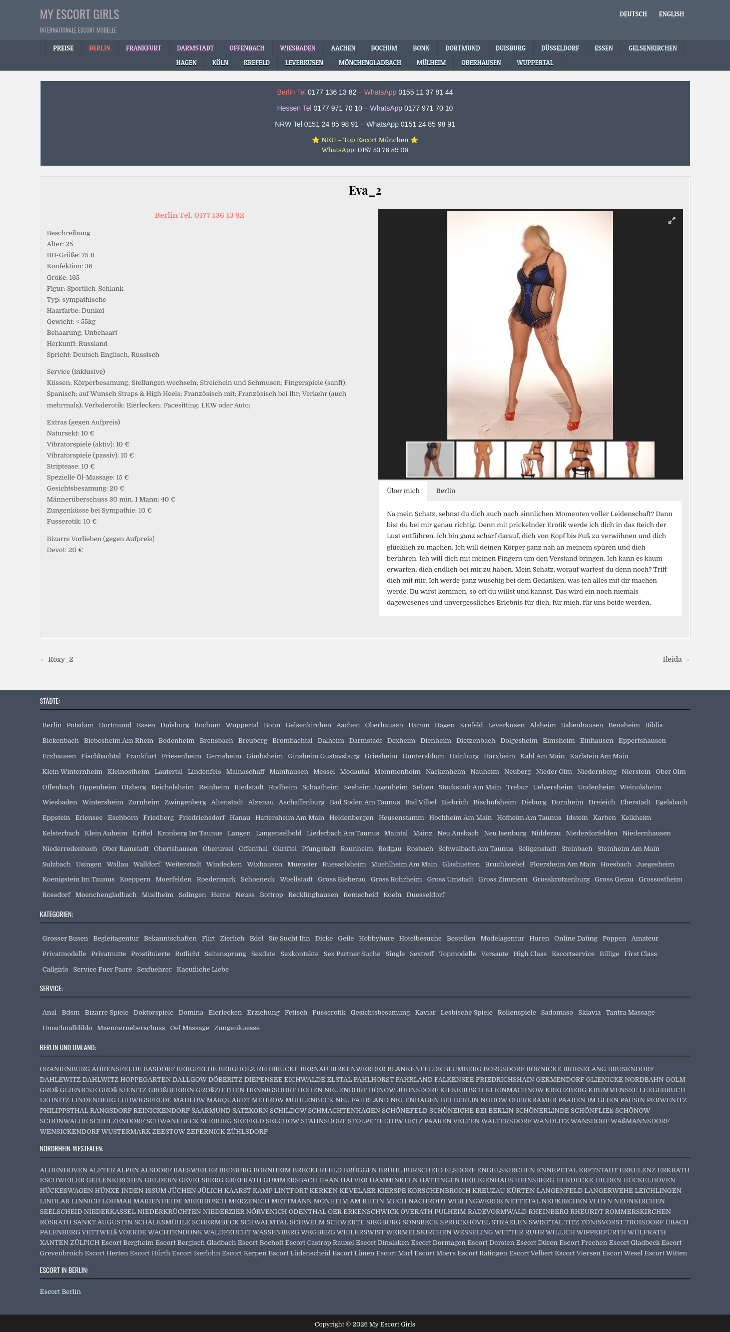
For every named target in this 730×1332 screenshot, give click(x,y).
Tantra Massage (630, 1012)
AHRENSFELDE (117, 1069)
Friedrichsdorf (202, 817)
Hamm (419, 725)
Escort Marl (394, 1253)
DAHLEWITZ (60, 1079)
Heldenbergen (351, 817)
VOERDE (133, 1232)
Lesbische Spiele (467, 1012)
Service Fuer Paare (102, 969)
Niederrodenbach (70, 848)
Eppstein (57, 817)
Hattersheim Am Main (289, 817)
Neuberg (517, 771)
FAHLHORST (373, 1079)
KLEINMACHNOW (515, 1090)
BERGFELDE (197, 1069)
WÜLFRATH (646, 1232)
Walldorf (146, 864)
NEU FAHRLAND (362, 1100)
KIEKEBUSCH (462, 1090)
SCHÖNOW (632, 1110)
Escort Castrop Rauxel (319, 1242)
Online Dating (576, 938)
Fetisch (296, 1012)
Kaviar (425, 1012)
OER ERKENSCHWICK (363, 1211)
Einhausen (596, 740)
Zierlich (232, 938)
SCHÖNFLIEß (592, 1110)
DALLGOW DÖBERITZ (208, 1079)
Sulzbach (57, 864)
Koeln (392, 895)
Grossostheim (660, 879)
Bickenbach (61, 740)
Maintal (396, 833)
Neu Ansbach (458, 833)
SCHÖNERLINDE (542, 1110)
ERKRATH (673, 1170)
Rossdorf (57, 895)
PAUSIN (632, 1100)
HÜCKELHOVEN (649, 1180)
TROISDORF (644, 1222)
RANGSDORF (111, 1110)
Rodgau (390, 848)
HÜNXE (107, 1190)
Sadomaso (557, 1012)
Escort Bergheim (127, 1242)
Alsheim (543, 725)
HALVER (353, 1180)
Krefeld (471, 725)
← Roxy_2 (57, 659)
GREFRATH (243, 1180)
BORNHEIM (272, 1170)
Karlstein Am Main (599, 756)
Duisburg (174, 725)
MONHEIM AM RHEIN (349, 1201)
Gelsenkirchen (309, 725)
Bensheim (624, 725)
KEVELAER (357, 1190)
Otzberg (134, 787)
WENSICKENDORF (70, 1131)
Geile (346, 938)
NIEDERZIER (223, 1211)
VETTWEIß (99, 1232)
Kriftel (143, 833)
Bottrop (271, 895)
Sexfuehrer (154, 969)
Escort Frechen (583, 1242)
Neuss (245, 895)
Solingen (192, 895)
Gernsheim (223, 756)
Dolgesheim (519, 740)
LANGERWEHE (608, 1190)
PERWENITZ (666, 1100)
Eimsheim (559, 740)
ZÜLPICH (85, 1242)
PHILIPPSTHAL (64, 1110)
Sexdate (263, 954)
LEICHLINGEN (658, 1190)
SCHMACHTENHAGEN (344, 1110)
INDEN (132, 1190)
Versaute (495, 954)
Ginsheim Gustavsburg (323, 756)
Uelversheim (553, 787)
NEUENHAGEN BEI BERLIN (434, 1100)
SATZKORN (250, 1110)
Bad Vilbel (421, 802)
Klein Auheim (106, 833)
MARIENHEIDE (157, 1201)
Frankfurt (141, 756)
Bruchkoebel (504, 864)
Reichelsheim (172, 787)
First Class (640, 954)
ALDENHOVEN (64, 1170)
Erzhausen (60, 756)
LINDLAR (55, 1201)
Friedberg (158, 817)
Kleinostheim (129, 771)
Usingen (89, 864)
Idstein (577, 817)
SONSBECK (420, 1222)
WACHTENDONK (175, 1232)
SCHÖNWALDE (64, 1121)
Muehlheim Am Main (404, 864)
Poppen (614, 938)
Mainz (422, 833)
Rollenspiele (517, 1012)
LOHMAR (117, 1201)
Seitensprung (226, 954)
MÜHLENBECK (309, 1100)
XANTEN (54, 1242)
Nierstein (636, 771)
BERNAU (314, 1069)
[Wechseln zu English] (671, 14)
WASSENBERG (276, 1232)
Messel (324, 771)
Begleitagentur (116, 938)
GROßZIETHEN (220, 1090)
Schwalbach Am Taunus (475, 848)
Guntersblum (423, 756)
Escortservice (573, 954)
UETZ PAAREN (428, 1121)
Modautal (354, 771)
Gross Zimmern (503, 879)
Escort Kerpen (244, 1253)
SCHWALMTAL (264, 1222)
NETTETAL (522, 1201)
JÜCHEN (182, 1190)
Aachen (348, 725)
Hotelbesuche (420, 938)
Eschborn (123, 817)
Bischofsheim (494, 802)
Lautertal (169, 771)
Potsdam (80, 725)
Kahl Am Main (542, 756)
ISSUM (156, 1190)
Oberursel (218, 848)
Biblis (653, 725)
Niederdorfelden (591, 833)
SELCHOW (282, 1121)
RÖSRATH (56, 1222)
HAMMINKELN (393, 1180)
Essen (146, 725)
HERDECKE (574, 1180)
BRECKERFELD (317, 1170)
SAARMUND (211, 1110)
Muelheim (158, 895)
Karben (604, 817)
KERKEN (323, 1190)
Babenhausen (582, 725)
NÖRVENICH (266, 1211)
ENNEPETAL (557, 1170)
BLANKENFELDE (414, 1069)
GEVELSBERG (201, 1180)
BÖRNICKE (543, 1069)
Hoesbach (615, 864)
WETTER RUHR (519, 1232)
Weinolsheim (640, 787)
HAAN (329, 1180)
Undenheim (596, 787)
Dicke (324, 938)
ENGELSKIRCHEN (506, 1170)
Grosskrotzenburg (561, 879)
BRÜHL (390, 1170)
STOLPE (360, 1121)
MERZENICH (249, 1201)
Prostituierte (150, 954)
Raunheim (357, 848)
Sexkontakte (300, 954)
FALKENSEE (454, 1079)
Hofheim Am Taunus (529, 817)
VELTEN (466, 1121)
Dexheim (401, 740)
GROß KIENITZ (123, 1090)
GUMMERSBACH (290, 1180)
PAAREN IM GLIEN (588, 1100)
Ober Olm (671, 771)
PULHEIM (450, 1211)
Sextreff (422, 954)
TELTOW (389, 1121)
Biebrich (455, 802)
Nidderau (546, 833)
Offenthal (253, 848)
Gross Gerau (614, 879)
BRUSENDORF (631, 1069)
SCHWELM (307, 1222)
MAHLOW (189, 1100)
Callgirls (56, 969)
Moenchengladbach (106, 895)
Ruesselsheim (344, 864)
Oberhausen (384, 725)
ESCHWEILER (62, 1180)
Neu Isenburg (505, 833)
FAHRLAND (413, 1079)
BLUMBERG (463, 1069)
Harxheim (499, 756)
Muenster (302, 864)
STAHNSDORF (323, 1121)
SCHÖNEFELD (404, 1110)
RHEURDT (586, 1211)
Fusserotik (328, 1012)
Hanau (240, 817)
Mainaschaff (245, 771)
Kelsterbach (61, 833)
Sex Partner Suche (352, 954)
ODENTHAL (307, 1211)
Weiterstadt (183, 864)
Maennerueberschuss (131, 1028)
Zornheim (144, 802)
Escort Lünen (353, 1253)
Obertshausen (175, 848)
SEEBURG (216, 1121)
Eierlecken (225, 1012)
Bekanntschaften (170, 938)
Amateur (645, 938)
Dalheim (331, 740)
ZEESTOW (168, 1131)
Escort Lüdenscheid (299, 1253)
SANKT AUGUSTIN (102, 1222)
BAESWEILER (195, 1170)
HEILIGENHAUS (487, 1180)
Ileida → (676, 659)
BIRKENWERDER (358, 1069)
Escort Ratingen (482, 1253)
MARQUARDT (228, 1100)
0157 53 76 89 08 (383, 150)
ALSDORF (156, 1170)
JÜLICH (210, 1190)
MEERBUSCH (205, 1201)
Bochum (207, 725)
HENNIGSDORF (271, 1090)
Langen (239, 833)
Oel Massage (189, 1028)
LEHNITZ (55, 1100)
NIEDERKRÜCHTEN (169, 1211)
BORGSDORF (503, 1069)
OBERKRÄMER (532, 1100)
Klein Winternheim (73, 771)
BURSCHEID (423, 1170)
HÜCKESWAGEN (67, 1190)
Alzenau (261, 802)
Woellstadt (296, 879)
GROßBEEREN (171, 1090)
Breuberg (252, 740)
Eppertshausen (642, 740)
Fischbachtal (101, 756)
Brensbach (216, 740)
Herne (221, 895)
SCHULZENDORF (117, 1121)
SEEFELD (249, 1121)
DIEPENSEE (263, 1079)
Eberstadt (635, 802)
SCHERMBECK (215, 1222)
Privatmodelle (65, 954)
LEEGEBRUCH (662, 1090)
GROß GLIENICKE (68, 1090)
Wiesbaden (60, 802)
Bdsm (71, 1012)
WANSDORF (589, 1121)
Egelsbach (671, 802)
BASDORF (159, 1069)
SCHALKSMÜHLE (162, 1222)
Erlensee (89, 817)
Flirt (208, 938)
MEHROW (268, 1100)
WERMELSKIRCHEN (418, 1232)
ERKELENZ (637, 1170)
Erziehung (263, 1012)
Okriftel (285, 848)
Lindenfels (204, 771)
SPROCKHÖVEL (465, 1222)
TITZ (571, 1222)
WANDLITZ (551, 1121)
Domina (191, 1012)
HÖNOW (382, 1090)
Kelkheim (636, 817)
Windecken (224, 864)
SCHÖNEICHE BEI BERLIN (471, 1110)
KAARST (237, 1190)
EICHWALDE (304, 1079)
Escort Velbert (531, 1253)
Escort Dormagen (438, 1242)
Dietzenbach (475, 740)
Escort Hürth (150, 1253)
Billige (609, 954)
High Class (529, 954)
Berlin (52, 725)
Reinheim (214, 787)
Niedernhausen (646, 833)
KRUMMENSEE (613, 1090)
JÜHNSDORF (417, 1090)
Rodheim (283, 787)
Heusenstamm (401, 817)
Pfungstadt (318, 848)
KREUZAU (488, 1190)
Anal (50, 1012)
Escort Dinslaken (382, 1242)
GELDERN (161, 1180)
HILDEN (608, 1180)
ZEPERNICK (206, 1131)
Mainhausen (288, 771)
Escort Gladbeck (634, 1242)
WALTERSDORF (506, 1121)
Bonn (272, 725)
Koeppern (135, 879)
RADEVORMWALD (497, 1211)
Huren (539, 938)
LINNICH (86, 1201)
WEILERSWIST (361, 1232)
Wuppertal (242, 725)
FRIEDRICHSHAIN (505, 1079)
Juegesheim (655, 864)
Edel (257, 938)
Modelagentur (502, 938)
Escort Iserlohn (196, 1253)
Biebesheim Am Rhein (119, 740)
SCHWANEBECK (172, 1121)
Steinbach (576, 848)
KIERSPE (391, 1190)
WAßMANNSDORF (640, 1121)
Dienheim (435, 740)
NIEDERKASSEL (109, 1211)
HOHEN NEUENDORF (332, 1090)
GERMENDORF (560, 1079)
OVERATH (416, 1211)
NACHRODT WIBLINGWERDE (455, 1201)
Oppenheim (98, 787)
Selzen (423, 787)
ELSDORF (459, 1170)
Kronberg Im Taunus (189, 833)
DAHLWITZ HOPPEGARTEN (127, 1079)
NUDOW (493, 1100)
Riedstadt (249, 787)
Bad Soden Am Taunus (365, 802)
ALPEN (128, 1170)
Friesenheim (182, 756)
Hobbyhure (376, 938)
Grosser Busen (66, 938)
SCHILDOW (288, 1110)
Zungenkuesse (237, 1028)
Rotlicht (187, 954)
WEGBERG (318, 1232)
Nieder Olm (554, 771)
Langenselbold (279, 833)
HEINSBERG (534, 1180)
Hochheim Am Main (460, 817)
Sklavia (589, 1012)
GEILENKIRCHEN (114, 1180)
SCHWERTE (346, 1222)
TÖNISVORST (602, 1222)
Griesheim (381, 756)
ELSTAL (339, 1079)
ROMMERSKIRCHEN (638, 1211)
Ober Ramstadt (125, 848)
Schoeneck (258, 879)
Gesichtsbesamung (380, 1012)
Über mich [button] (403, 491)
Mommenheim (397, 771)
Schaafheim (320, 787)
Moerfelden (174, 879)
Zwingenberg (185, 802)
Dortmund (115, 725)
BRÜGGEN (360, 1170)
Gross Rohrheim (396, 879)
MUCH (396, 1201)
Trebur (517, 787)
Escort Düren (536, 1242)
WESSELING (473, 1232)
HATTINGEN (440, 1180)
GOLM (675, 1079)
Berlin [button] (446, 491)
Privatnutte (108, 954)
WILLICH (560, 1232)
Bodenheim (177, 740)
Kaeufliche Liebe (203, 969)
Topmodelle (457, 954)
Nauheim (484, 771)
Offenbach (59, 787)
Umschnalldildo (68, 1028)
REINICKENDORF (161, 1110)
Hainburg (464, 756)
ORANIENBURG (65, 1069)
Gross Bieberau (342, 879)
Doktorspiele (154, 1012)
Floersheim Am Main (563, 864)
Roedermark (216, 879)
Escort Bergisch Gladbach (196, 1242)
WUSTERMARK (125, 1131)
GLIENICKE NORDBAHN (625, 1079)
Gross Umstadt (450, 879)
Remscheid (360, 895)
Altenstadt (227, 802)
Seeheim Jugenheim (376, 787)
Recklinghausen (313, 895)
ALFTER (102, 1170)
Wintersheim (102, 802)
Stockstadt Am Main (470, 787)
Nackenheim (445, 771)
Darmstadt (365, 740)
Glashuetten (461, 864)
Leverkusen (506, 725)
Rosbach (420, 848)
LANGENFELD (559, 1190)
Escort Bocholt (260, 1242)
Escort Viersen (578, 1253)
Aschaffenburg (302, 802)
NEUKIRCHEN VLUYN (577, 1201)
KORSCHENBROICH (439, 1190)
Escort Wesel (622, 1253)
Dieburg (533, 802)
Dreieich (601, 802)
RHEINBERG (548, 1211)
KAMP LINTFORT (280, 1190)
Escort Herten (106, 1253)
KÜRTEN (521, 1190)
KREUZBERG (566, 1090)
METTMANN (291, 1201)
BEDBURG (235, 1170)
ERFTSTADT (598, 1170)
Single (395, 954)
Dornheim (567, 802)
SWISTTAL (546, 1222)
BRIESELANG (584, 1069)
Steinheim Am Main (628, 848)
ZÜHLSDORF (247, 1131)
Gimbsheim (264, 756)
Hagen (445, 725)
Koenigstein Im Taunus (79, 879)
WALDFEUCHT (227, 1232)
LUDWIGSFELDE (145, 1100)
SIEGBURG (383, 1222)
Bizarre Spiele (107, 1012)
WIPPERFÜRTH (601, 1232)
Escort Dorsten (490, 1242)
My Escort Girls (80, 14)
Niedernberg (596, 771)
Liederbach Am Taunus (343, 833)
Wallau (117, 864)
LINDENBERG (94, 1100)
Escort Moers (435, 1253)
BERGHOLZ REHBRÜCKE (258, 1069)
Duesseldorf (426, 895)
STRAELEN (509, 1222)
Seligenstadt (537, 848)
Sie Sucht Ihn (289, 938)
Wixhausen (264, 864)
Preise (63, 48)
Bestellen (461, 938)
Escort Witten (665, 1253)
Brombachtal (292, 740)
